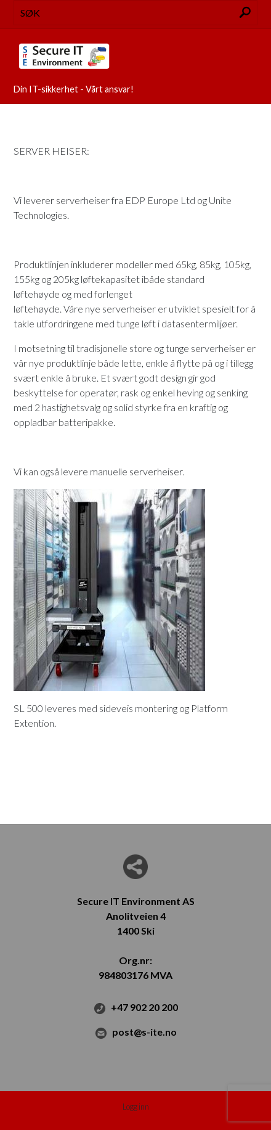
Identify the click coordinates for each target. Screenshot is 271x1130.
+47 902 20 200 (136, 1008)
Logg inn (136, 1107)
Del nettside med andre (135, 866)
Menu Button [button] (246, 50)
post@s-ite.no (136, 1032)
